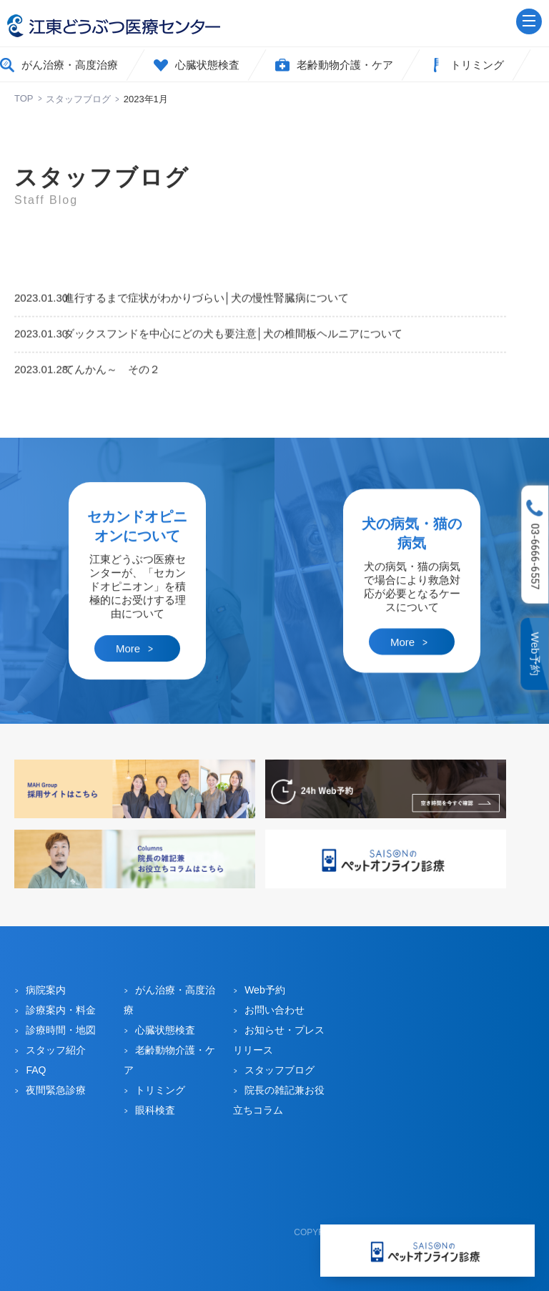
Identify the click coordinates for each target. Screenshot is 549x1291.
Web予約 (536, 654)
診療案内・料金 (61, 1010)
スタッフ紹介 (56, 1050)
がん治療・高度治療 (69, 65)
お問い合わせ (274, 1010)
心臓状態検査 (207, 65)
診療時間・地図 (61, 1030)
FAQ (36, 1070)
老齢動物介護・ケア (345, 65)
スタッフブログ (78, 99)
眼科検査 (155, 1110)
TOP (24, 98)
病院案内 (46, 990)
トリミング (477, 65)
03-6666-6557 (535, 556)
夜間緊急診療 (56, 1090)
